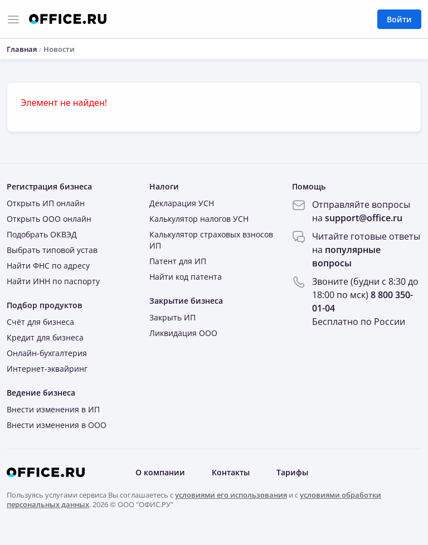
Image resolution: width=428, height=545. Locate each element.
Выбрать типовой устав (52, 250)
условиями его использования (231, 495)
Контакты (231, 472)
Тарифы (292, 472)
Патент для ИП (177, 261)
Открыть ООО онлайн (49, 218)
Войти (399, 19)
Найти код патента (185, 276)
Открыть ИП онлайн (46, 203)
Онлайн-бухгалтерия (47, 353)
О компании (160, 472)
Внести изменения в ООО (56, 425)
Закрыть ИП (172, 317)
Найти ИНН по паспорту (53, 281)
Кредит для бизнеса (45, 337)
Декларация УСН (181, 203)
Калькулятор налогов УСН (199, 218)
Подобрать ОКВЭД (42, 234)
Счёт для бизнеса (40, 322)
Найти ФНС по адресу (48, 265)
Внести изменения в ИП (53, 409)
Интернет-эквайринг (47, 368)
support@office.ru (363, 218)
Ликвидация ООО (183, 333)
